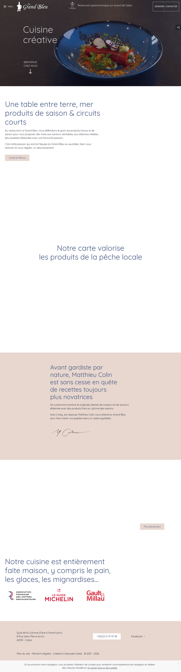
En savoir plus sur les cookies (102, 667)
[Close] (178, 664)
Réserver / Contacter (166, 6)
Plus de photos (152, 526)
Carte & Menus (17, 157)
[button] (8, 6)
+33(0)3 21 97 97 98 (107, 636)
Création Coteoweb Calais (67, 653)
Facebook (138, 636)
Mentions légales (41, 653)
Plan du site (23, 653)
